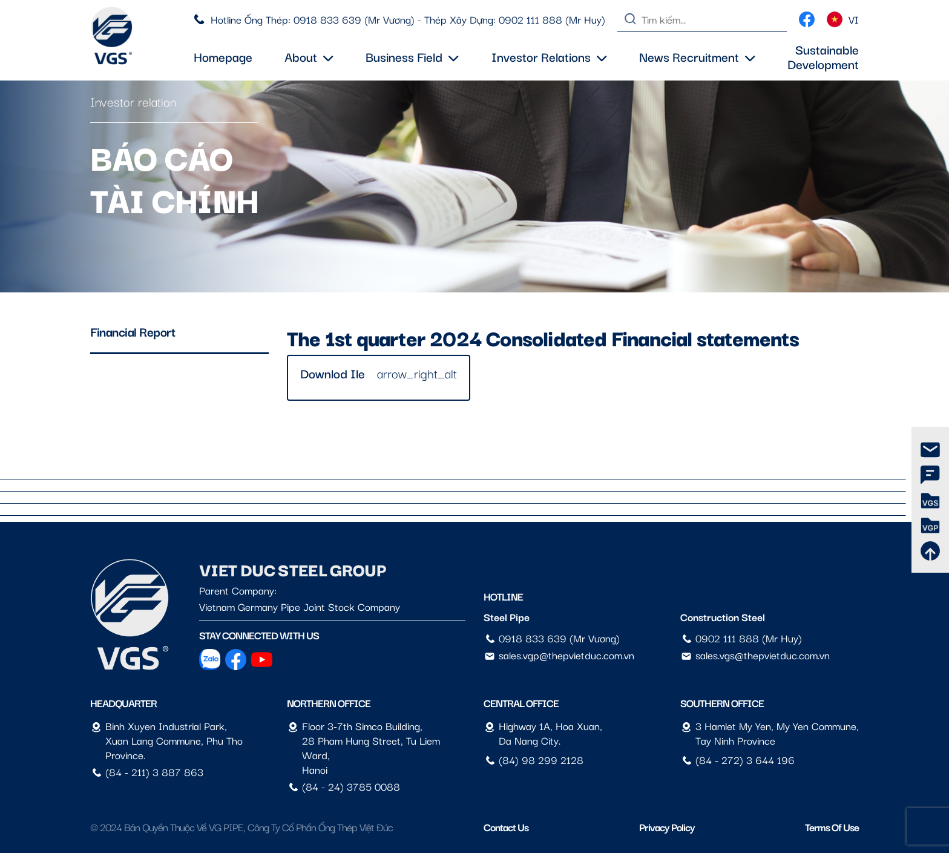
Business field (412, 56)
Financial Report (132, 331)
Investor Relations (549, 56)
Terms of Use (832, 826)
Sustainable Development (823, 56)
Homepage (223, 56)
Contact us (506, 826)
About (308, 56)
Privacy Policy (667, 826)
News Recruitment (697, 56)
